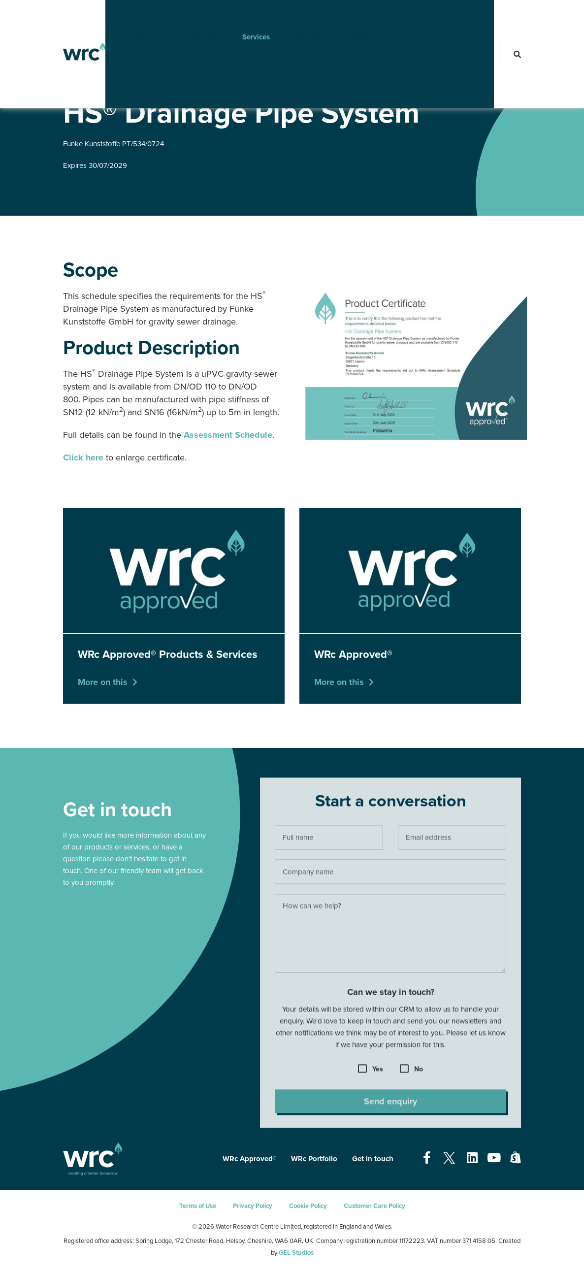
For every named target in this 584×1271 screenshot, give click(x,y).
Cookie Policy (308, 1206)
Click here (83, 457)
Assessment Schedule (228, 434)
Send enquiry (390, 1104)
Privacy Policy (252, 1206)
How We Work (183, 17)
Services (241, 17)
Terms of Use (197, 1206)
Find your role (407, 17)
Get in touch (372, 1158)
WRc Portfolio (314, 1158)
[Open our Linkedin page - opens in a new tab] (472, 1158)
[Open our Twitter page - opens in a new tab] (448, 1158)
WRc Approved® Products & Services (197, 83)
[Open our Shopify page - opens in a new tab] (515, 1158)
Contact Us (138, 51)
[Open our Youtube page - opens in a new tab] (494, 1158)
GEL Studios (296, 1253)
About (130, 17)
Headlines (347, 17)
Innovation (292, 17)
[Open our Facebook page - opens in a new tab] (427, 1158)
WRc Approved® (117, 83)
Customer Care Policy (374, 1206)
